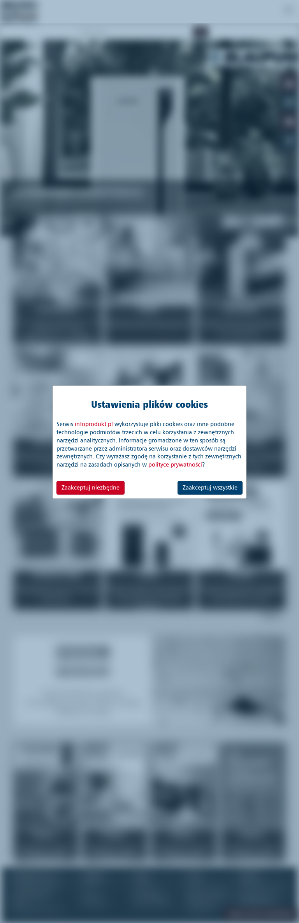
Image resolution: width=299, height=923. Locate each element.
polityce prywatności (175, 464)
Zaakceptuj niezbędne (91, 487)
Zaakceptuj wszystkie (210, 487)
